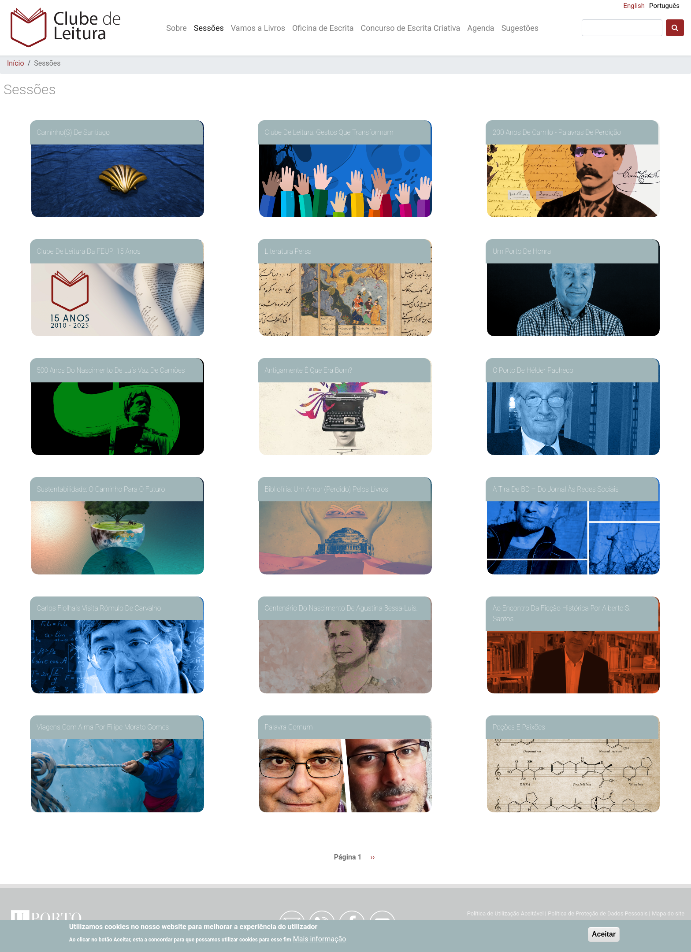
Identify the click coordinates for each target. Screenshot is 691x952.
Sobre (176, 28)
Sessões (209, 28)
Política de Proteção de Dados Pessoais (598, 913)
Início (15, 63)
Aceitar (604, 934)
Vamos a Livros (258, 28)
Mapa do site (668, 913)
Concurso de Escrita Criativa (411, 28)
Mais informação (319, 939)
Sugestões (520, 28)
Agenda (480, 28)
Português (664, 6)
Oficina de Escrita (323, 28)
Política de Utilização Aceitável (505, 913)
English (634, 6)
